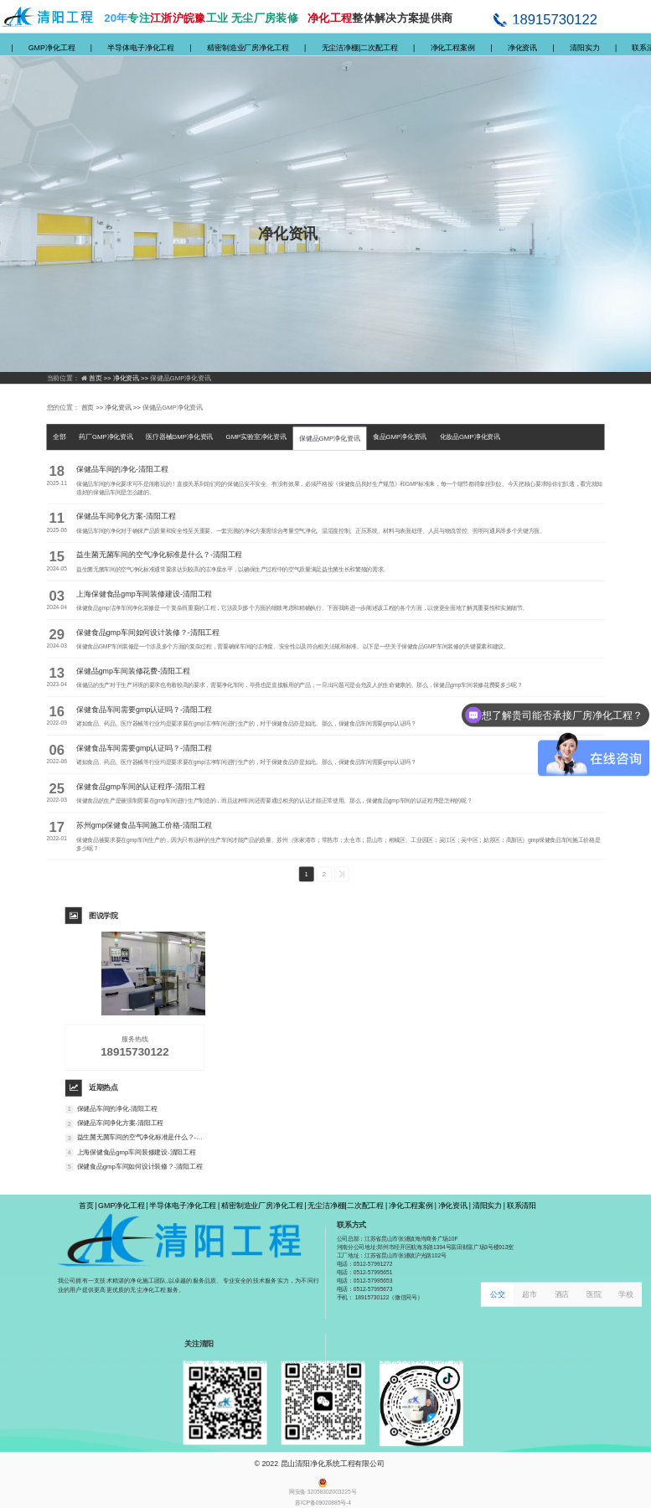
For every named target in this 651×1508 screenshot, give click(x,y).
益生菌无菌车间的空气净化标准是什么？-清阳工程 (159, 555)
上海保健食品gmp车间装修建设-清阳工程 (144, 593)
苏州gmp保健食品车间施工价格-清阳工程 (144, 825)
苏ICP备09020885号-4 (323, 1503)
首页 (86, 1205)
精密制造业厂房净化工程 (248, 47)
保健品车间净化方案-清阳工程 (125, 516)
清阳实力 (585, 47)
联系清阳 (522, 1205)
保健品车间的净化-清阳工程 (122, 469)
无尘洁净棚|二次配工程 (360, 47)
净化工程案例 (453, 47)
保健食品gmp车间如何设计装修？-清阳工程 (148, 632)
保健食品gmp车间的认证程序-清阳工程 (140, 786)
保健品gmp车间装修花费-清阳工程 (133, 670)
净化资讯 (523, 47)
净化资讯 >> (131, 378)
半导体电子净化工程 (140, 47)
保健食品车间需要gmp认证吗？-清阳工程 (144, 709)
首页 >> (101, 378)
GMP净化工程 (51, 47)
